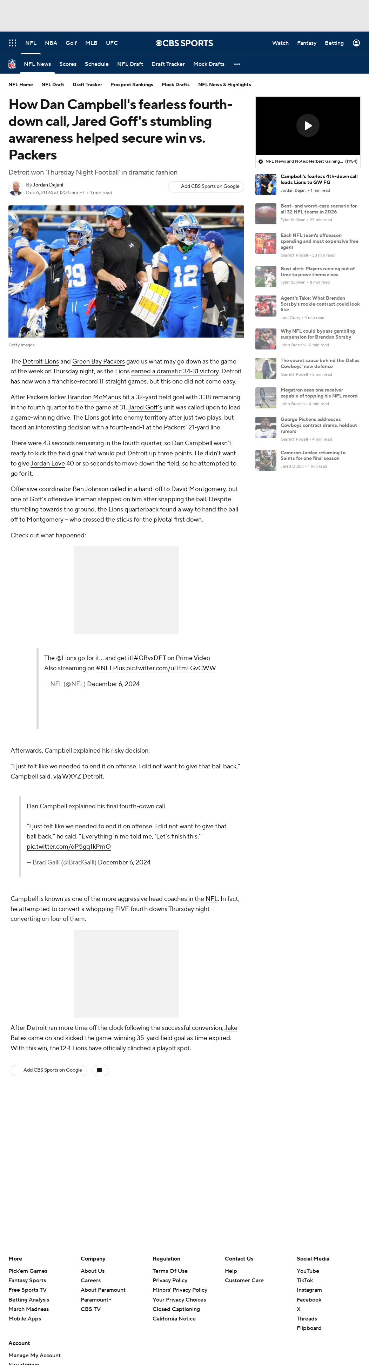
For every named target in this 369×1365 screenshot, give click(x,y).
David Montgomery (198, 489)
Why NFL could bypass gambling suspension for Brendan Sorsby (318, 334)
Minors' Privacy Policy (180, 1289)
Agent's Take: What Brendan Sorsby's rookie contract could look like (320, 304)
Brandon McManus (94, 397)
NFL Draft (52, 85)
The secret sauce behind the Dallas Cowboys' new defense (320, 364)
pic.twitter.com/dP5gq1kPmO (69, 847)
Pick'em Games (27, 1271)
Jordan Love (48, 464)
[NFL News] (37, 64)
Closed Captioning (176, 1309)
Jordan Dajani (48, 185)
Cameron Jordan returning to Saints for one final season (313, 456)
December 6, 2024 (113, 684)
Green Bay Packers (98, 362)
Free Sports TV (27, 1289)
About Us (93, 1271)
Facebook (309, 1299)
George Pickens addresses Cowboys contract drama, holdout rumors (319, 425)
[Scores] (68, 64)
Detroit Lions (40, 362)
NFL (212, 899)
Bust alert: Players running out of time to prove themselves (318, 272)
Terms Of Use (170, 1271)
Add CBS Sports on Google (210, 186)
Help (231, 1271)
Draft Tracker (87, 85)
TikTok (305, 1280)
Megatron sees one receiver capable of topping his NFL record (319, 393)
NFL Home (20, 85)
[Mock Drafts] (209, 64)
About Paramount (103, 1289)
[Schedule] (97, 64)
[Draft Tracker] (168, 64)
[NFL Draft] (130, 64)
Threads (307, 1318)
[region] (308, 126)
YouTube (308, 1271)
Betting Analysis (28, 1299)
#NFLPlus (110, 668)
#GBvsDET (150, 658)
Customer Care (244, 1280)
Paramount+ (96, 1299)
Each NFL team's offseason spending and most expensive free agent (319, 241)
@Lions (66, 658)
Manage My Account (34, 1355)
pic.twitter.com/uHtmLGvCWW (171, 668)
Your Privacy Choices (179, 1299)
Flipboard (309, 1328)
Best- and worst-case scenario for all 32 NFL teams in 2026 (319, 209)
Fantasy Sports (27, 1280)
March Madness (28, 1309)
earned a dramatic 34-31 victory (175, 371)
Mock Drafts (176, 85)
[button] (237, 64)
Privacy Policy (170, 1280)
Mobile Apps (24, 1318)
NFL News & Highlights (224, 85)
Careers (91, 1280)
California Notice (174, 1318)
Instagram (309, 1289)
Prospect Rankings (131, 85)
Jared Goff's (145, 407)
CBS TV (91, 1309)
